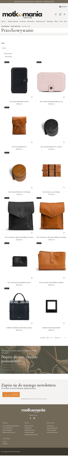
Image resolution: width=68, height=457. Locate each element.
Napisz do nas (7, 367)
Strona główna (5, 26)
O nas (4, 441)
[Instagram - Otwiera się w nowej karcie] (34, 418)
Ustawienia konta (52, 432)
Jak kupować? (29, 426)
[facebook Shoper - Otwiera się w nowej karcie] (30, 418)
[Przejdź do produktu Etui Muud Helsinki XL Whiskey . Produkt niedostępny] (19, 170)
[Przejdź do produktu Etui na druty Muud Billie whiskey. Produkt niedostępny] (51, 261)
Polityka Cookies (30, 430)
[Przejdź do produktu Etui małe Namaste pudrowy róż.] (51, 80)
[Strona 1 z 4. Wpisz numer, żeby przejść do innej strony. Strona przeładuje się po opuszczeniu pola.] (48, 337)
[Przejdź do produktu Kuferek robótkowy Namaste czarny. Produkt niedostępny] (19, 306)
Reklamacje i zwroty (9, 432)
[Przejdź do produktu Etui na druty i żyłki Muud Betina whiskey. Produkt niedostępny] (51, 216)
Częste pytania (29, 432)
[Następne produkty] (58, 337)
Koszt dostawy (7, 430)
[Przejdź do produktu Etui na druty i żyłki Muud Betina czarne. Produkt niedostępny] (19, 216)
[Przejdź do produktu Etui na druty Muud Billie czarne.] (19, 261)
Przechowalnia (51, 430)
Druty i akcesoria (15, 26)
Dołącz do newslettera (11, 394)
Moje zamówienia (52, 428)
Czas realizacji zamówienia (11, 426)
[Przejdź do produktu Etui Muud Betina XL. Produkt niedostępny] (19, 125)
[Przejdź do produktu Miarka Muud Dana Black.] (51, 306)
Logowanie (50, 426)
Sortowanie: (8, 53)
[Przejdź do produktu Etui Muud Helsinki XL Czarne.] (51, 125)
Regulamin (28, 428)
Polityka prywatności (31, 434)
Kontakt (5, 443)
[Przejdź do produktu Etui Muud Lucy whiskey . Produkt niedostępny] (51, 170)
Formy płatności (8, 428)
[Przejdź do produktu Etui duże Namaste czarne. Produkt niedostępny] (19, 80)
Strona (42, 337)
